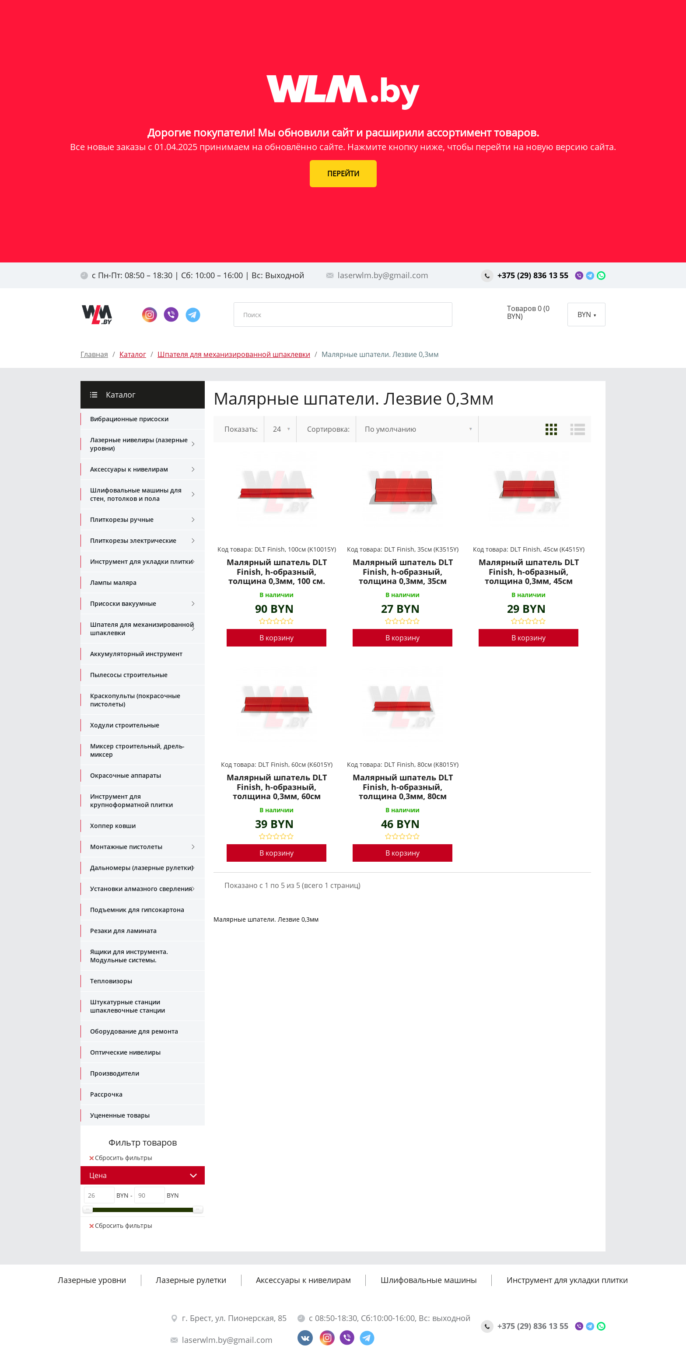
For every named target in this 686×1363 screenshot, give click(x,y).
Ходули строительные (124, 725)
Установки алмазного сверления (142, 888)
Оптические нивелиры (125, 1052)
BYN (587, 314)
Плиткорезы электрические (142, 540)
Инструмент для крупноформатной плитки (131, 800)
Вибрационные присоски (129, 419)
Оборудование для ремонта (134, 1031)
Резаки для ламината (123, 930)
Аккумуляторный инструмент (136, 654)
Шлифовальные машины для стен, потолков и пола (142, 494)
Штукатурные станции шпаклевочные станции (127, 1006)
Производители (114, 1073)
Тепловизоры (111, 981)
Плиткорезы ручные (142, 519)
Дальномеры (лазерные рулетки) (142, 867)
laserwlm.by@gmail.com (377, 275)
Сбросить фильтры (120, 1157)
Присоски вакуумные (142, 603)
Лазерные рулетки (191, 1280)
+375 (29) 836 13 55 (525, 275)
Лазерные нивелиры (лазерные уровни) (142, 444)
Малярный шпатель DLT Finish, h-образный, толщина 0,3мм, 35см (403, 572)
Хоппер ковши (113, 825)
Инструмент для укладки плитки (142, 561)
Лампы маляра (113, 582)
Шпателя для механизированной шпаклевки (142, 628)
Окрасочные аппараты (125, 775)
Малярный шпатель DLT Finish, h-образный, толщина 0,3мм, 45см (529, 572)
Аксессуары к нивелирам (142, 469)
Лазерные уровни (92, 1280)
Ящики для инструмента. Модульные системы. (129, 955)
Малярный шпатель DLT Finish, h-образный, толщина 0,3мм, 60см (277, 787)
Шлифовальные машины (429, 1280)
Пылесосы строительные (129, 675)
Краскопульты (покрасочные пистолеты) (135, 700)
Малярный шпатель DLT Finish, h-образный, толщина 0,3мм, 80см (403, 787)
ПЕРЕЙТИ (343, 173)
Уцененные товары (120, 1115)
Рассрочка (106, 1094)
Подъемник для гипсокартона (137, 909)
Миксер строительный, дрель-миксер (137, 750)
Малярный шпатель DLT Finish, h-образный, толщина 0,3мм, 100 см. (277, 572)
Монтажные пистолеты (142, 846)
